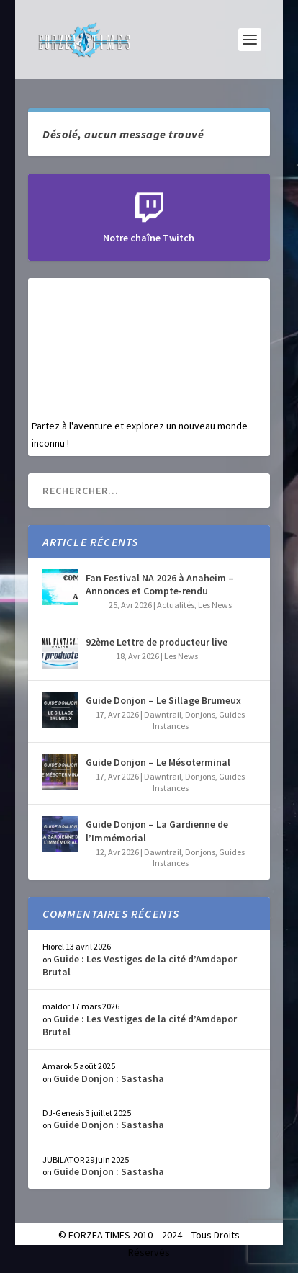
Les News (215, 604)
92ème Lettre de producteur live (156, 641)
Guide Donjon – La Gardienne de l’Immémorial (157, 831)
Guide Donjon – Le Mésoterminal (158, 762)
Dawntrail (162, 714)
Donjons (200, 714)
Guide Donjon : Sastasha (108, 1078)
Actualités (175, 604)
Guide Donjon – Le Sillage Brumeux (163, 700)
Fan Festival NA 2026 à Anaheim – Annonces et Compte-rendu (160, 584)
